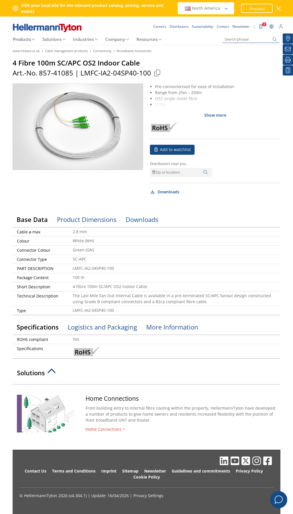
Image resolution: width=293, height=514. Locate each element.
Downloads (164, 192)
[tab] (146, 374)
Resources (147, 39)
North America (206, 8)
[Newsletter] (288, 49)
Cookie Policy (146, 477)
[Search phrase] (251, 39)
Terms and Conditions (74, 471)
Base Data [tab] (32, 219)
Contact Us (35, 471)
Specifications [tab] (38, 327)
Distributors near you (168, 163)
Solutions (52, 39)
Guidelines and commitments (201, 471)
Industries (83, 39)
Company (115, 39)
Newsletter (155, 471)
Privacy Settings (148, 495)
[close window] (279, 8)
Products (22, 39)
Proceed (257, 8)
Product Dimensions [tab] (86, 219)
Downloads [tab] (142, 219)
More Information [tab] (172, 327)
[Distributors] (288, 38)
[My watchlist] (288, 70)
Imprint (108, 471)
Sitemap (130, 471)
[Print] (288, 60)
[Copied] (157, 73)
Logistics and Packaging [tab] (102, 327)
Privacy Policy (249, 471)
